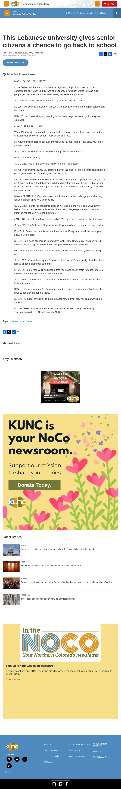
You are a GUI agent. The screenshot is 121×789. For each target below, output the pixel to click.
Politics (24, 562)
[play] (7, 13)
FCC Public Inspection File (79, 745)
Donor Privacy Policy (76, 756)
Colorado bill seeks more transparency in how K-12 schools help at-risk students (58, 549)
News (23, 545)
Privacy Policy (74, 750)
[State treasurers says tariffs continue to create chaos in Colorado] (11, 566)
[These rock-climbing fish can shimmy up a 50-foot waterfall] (11, 599)
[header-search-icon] (97, 4)
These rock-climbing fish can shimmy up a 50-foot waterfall (48, 599)
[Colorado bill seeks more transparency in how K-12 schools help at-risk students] (11, 550)
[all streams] (117, 13)
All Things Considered (22, 321)
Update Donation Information (100, 745)
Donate (110, 4)
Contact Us (97, 751)
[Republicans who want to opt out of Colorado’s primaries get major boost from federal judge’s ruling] (11, 583)
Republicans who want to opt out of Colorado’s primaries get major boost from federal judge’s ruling (66, 582)
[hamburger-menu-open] (6, 4)
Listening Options (51, 750)
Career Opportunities (52, 756)
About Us (47, 745)
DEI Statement (49, 762)
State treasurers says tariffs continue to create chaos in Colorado (51, 566)
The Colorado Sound (101, 757)
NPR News (25, 595)
